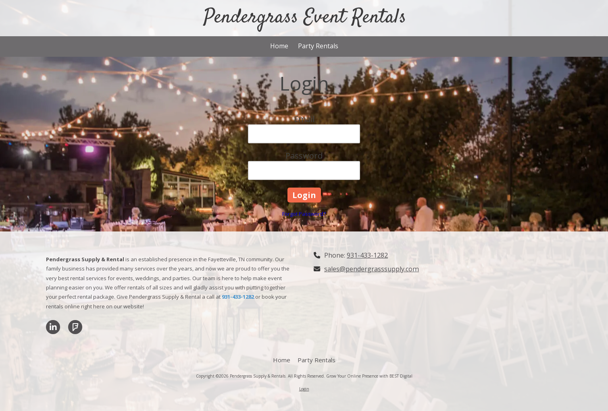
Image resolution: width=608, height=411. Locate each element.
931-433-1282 (367, 255)
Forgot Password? (304, 213)
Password (304, 155)
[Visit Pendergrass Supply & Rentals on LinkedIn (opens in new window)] (53, 327)
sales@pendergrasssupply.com (371, 268)
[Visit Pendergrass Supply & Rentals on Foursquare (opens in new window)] (75, 327)
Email (304, 119)
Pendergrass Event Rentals (305, 18)
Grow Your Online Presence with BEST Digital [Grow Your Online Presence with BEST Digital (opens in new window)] (369, 376)
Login (304, 389)
